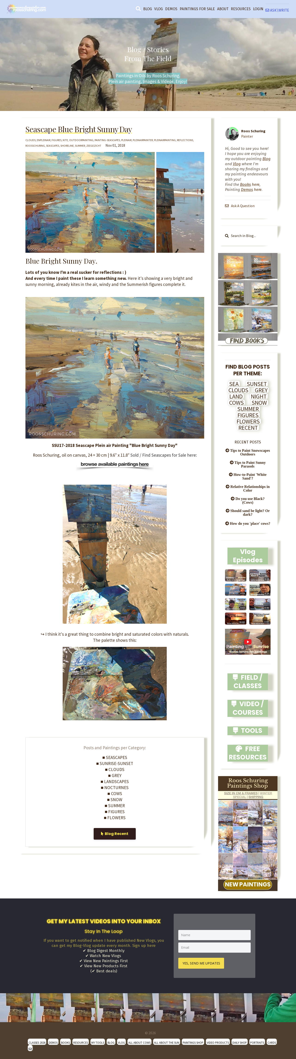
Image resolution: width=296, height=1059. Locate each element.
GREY (261, 390)
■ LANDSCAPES (115, 781)
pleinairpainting (165, 140)
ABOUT (222, 9)
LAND (236, 396)
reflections (185, 140)
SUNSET (257, 384)
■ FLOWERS (115, 817)
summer (80, 145)
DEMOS (171, 9)
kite (65, 140)
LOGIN (258, 9)
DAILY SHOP (239, 1042)
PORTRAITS (257, 1042)
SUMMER (248, 409)
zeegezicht (93, 145)
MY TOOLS (97, 1042)
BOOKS (65, 1042)
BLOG (147, 9)
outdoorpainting (81, 140)
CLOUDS (238, 390)
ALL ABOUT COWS (139, 1042)
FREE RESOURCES (248, 753)
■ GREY (114, 775)
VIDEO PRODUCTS (218, 1042)
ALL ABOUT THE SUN (166, 1042)
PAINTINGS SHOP (193, 1042)
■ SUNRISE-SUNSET (114, 763)
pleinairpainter (143, 140)
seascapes (52, 145)
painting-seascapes (107, 140)
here (249, 184)
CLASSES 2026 (37, 1042)
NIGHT (259, 396)
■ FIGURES (115, 811)
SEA (234, 384)
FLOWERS (248, 421)
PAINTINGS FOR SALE (197, 9)
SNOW (259, 402)
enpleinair (43, 140)
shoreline (67, 145)
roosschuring (35, 145)
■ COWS (115, 793)
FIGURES (248, 415)
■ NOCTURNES (115, 787)
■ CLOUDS (114, 769)
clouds (30, 140)
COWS (236, 402)
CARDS (272, 1042)
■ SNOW (114, 799)
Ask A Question (240, 205)
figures (57, 140)
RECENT (248, 427)
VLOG (158, 9)
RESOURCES (241, 9)
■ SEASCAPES (114, 757)
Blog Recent (114, 833)
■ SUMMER (115, 805)
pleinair (126, 140)
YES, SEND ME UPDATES (202, 963)
